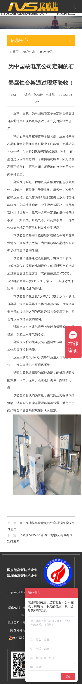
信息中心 (29, 52)
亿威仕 (38, 94)
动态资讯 (46, 52)
